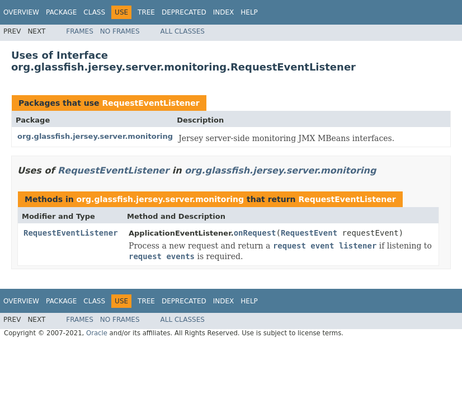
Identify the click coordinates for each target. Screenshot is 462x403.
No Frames (120, 31)
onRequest (255, 232)
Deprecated (184, 12)
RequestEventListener (150, 103)
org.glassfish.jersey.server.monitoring (95, 136)
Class (94, 12)
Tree (146, 12)
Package (61, 12)
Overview (21, 12)
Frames (79, 31)
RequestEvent (309, 232)
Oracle (96, 333)
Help (249, 12)
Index (223, 12)
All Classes (183, 31)
